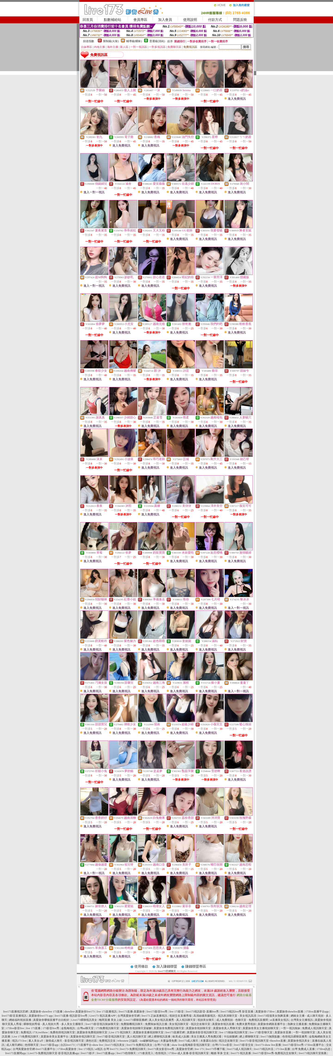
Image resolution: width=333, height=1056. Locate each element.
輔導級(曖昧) (134, 41)
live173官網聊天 (167, 971)
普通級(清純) (157, 41)
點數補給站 (112, 20)
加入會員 (165, 20)
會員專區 (140, 20)
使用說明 (190, 20)
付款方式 (215, 20)
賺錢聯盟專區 (195, 966)
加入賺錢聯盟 (166, 966)
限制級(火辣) (111, 41)
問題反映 (240, 20)
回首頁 (88, 20)
